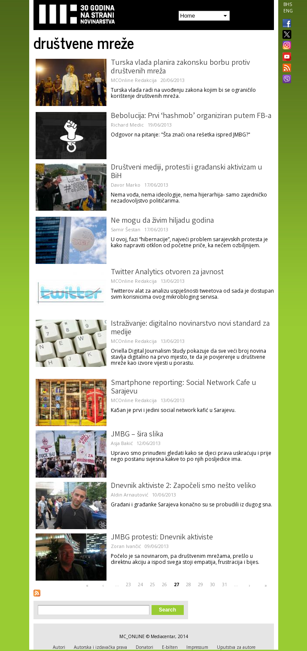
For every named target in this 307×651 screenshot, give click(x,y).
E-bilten (170, 647)
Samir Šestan (125, 229)
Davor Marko (125, 185)
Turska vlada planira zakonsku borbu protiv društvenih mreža (180, 67)
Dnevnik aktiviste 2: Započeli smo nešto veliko (183, 486)
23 (128, 584)
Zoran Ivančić (126, 546)
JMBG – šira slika (137, 434)
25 (152, 584)
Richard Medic (127, 124)
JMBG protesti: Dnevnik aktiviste (162, 537)
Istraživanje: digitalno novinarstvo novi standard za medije (190, 328)
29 (200, 584)
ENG (288, 11)
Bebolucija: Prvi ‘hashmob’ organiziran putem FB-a (191, 116)
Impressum (197, 647)
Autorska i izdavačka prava (100, 647)
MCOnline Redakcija (134, 80)
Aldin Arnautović (129, 494)
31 (224, 584)
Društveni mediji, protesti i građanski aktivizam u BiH (186, 172)
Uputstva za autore (236, 647)
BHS (287, 4)
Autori (59, 647)
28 (188, 584)
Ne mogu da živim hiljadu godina (162, 221)
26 (164, 584)
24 (140, 584)
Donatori (144, 647)
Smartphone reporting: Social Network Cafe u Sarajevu (183, 387)
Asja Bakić (122, 443)
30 (212, 584)
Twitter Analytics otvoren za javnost (167, 272)
